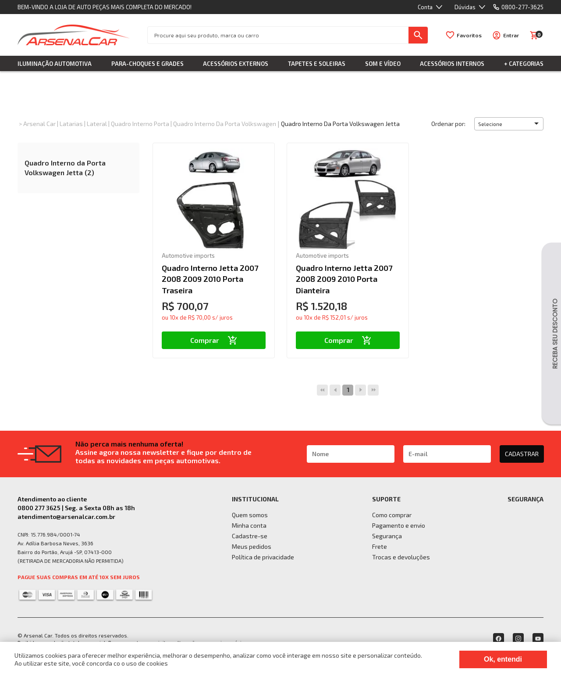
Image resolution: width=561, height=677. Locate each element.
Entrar (511, 35)
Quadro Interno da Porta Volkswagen (224, 123)
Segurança (387, 536)
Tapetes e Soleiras (316, 63)
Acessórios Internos (452, 63)
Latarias (71, 123)
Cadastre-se (249, 536)
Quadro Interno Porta (140, 123)
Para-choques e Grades (147, 63)
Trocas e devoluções (401, 557)
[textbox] (278, 35)
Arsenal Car (39, 123)
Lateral (97, 123)
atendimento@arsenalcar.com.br (66, 516)
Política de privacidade (263, 557)
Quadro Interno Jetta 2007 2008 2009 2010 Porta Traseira (210, 279)
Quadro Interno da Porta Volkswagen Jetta (340, 123)
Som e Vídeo (383, 63)
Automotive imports (188, 255)
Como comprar (392, 515)
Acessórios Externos (235, 63)
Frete (379, 546)
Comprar (213, 340)
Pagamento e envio (398, 525)
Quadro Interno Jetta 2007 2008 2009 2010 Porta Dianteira (344, 279)
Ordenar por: (448, 123)
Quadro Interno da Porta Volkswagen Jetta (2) (65, 167)
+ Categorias (523, 63)
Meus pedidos (251, 546)
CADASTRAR (522, 453)
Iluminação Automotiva (55, 63)
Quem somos (250, 515)
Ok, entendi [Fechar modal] (503, 659)
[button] (508, 123)
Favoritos (469, 35)
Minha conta (249, 525)
